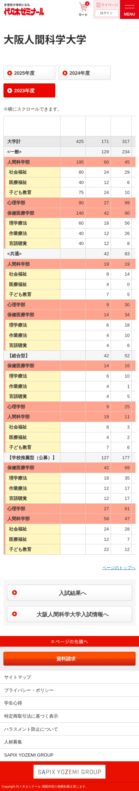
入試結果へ (72, 593)
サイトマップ (17, 677)
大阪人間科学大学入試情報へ (73, 614)
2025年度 (24, 73)
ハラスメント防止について (31, 729)
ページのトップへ (119, 567)
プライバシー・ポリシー (29, 690)
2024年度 (80, 73)
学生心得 (13, 703)
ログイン (106, 13)
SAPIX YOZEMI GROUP (29, 755)
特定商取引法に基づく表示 (31, 716)
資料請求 (66, 658)
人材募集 (13, 741)
